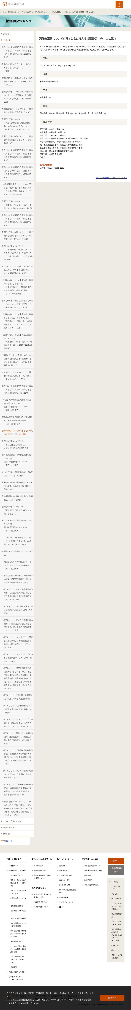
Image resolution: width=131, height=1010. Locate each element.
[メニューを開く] (126, 4)
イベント (7, 40)
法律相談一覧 (13, 866)
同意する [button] (112, 998)
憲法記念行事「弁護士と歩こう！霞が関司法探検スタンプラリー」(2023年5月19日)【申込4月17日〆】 (17, 235)
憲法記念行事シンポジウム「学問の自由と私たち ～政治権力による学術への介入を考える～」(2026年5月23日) (17, 97)
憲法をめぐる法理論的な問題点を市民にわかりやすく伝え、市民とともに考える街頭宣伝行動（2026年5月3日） (17, 52)
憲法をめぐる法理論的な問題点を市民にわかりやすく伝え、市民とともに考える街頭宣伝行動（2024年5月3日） (17, 172)
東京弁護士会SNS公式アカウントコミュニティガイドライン (116, 935)
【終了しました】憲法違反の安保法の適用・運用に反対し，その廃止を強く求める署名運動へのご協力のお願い (17, 738)
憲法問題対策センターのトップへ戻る (111, 178)
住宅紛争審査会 (15, 941)
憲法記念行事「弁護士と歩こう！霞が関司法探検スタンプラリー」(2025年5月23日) (17, 139)
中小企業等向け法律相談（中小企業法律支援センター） (18, 933)
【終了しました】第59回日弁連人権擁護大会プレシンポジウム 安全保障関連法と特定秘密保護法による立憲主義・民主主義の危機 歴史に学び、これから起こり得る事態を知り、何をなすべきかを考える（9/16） (16, 678)
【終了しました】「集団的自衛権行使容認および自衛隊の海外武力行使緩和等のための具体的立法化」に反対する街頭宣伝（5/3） (17, 789)
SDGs (61, 907)
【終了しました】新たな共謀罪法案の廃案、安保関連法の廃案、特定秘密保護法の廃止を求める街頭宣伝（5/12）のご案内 (17, 625)
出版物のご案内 (64, 880)
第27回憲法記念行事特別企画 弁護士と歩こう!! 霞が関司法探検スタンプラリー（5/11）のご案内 (17, 525)
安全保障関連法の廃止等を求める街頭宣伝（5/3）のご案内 (17, 498)
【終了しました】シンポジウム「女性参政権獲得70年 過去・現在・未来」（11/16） (17, 657)
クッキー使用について (24, 1000)
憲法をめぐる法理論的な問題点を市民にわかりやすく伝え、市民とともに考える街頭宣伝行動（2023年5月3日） (17, 220)
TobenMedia (63, 897)
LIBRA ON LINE (64, 885)
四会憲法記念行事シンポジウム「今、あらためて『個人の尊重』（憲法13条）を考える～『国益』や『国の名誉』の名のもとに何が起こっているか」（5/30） (17, 808)
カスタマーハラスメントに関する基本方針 (116, 906)
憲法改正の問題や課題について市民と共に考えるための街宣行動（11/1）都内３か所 (17, 420)
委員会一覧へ (8, 841)
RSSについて (116, 946)
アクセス (114, 894)
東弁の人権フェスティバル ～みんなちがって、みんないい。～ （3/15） (16, 67)
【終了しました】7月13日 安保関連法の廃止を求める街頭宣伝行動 (17, 697)
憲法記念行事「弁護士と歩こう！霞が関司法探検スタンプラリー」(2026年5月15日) (17, 81)
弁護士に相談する (14, 859)
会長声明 (62, 866)
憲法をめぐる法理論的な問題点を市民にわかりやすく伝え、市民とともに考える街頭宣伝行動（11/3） (17, 389)
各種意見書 (63, 870)
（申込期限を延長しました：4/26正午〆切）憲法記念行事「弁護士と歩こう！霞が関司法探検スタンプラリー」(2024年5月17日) (17, 189)
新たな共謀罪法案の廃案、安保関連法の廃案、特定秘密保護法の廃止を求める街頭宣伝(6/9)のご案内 (17, 579)
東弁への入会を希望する (42, 859)
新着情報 (7, 34)
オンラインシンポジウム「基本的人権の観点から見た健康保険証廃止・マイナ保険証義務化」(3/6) (17, 269)
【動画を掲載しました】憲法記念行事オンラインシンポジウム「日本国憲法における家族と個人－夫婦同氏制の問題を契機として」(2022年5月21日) (17, 287)
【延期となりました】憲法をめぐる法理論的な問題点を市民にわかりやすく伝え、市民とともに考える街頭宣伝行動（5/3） (17, 360)
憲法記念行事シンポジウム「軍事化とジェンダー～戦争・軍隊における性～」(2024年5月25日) (17, 204)
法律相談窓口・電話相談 (17, 870)
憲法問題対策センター (42, 12)
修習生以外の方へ (40, 870)
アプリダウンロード (66, 902)
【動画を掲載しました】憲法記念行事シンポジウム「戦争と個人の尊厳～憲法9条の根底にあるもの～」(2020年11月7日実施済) (17, 341)
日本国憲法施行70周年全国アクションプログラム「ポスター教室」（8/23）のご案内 (16, 565)
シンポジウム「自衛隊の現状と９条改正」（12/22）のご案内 (17, 474)
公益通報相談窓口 (16, 906)
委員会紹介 (27, 12)
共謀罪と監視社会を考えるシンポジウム (17, 553)
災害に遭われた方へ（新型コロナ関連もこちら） (18, 959)
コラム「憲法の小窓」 (12, 821)
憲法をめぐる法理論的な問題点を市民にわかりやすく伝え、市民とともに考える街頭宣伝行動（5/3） (17, 304)
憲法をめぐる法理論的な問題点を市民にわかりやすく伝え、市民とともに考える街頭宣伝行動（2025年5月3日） (17, 155)
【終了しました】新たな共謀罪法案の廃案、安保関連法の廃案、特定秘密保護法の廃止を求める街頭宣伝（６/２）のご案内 (17, 594)
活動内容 (7, 834)
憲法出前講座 (8, 827)
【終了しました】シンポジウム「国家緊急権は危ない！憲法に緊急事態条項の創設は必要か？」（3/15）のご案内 (17, 642)
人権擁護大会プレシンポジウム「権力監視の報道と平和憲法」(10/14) (17, 110)
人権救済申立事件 (65, 875)
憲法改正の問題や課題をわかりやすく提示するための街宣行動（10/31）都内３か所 (17, 485)
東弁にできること (39, 888)
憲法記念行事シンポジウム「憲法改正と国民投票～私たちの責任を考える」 (16, 510)
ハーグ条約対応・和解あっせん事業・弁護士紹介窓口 (18, 949)
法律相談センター (16, 875)
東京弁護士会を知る (14, 12)
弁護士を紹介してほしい (17, 972)
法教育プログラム (40, 902)
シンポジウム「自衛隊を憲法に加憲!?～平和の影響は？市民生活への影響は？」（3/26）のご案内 (17, 541)
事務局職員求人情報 (91, 885)
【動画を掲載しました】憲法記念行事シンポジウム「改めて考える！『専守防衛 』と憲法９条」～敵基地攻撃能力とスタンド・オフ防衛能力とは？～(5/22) (17, 321)
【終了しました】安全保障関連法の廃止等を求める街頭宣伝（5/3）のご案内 (17, 609)
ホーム (2, 12)
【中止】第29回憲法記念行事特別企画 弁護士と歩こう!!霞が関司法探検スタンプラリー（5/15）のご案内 (16, 405)
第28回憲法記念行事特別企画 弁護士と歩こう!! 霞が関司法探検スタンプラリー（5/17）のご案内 (17, 460)
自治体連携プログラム (42, 907)
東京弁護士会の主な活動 (93, 870)
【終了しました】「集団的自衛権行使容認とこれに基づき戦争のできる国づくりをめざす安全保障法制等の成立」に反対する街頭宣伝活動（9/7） (17, 757)
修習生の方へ (38, 866)
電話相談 (13, 967)
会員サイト (116, 861)
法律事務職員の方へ (116, 870)
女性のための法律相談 (18, 918)
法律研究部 (88, 880)
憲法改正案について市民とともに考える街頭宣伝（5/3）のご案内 (17, 432)
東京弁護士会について (92, 866)
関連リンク (115, 950)
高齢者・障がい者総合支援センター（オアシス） (18, 883)
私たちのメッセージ (65, 859)
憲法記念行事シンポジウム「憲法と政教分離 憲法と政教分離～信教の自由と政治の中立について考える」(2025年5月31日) (16, 124)
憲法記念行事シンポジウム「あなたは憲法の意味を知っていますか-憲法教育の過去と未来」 (16, 444)
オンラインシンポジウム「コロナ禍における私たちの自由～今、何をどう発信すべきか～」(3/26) (17, 375)
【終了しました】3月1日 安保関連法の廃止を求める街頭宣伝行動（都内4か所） (17, 709)
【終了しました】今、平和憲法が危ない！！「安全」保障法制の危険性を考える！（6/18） (17, 774)
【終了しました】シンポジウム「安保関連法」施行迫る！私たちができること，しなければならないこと (17, 722)
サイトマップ (116, 899)
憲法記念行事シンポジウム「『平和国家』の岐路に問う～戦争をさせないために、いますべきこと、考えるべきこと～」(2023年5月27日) (17, 253)
